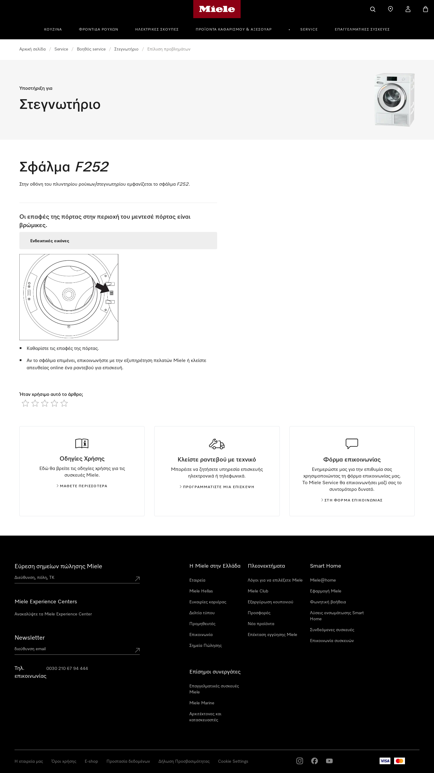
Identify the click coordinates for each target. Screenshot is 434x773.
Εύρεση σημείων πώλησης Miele (58, 566)
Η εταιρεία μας (29, 761)
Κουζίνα (53, 29)
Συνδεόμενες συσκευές (332, 630)
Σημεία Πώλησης (205, 646)
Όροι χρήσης (63, 761)
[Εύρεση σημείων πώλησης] (390, 9)
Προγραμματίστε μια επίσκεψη (217, 487)
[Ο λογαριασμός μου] (408, 9)
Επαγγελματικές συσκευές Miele (214, 689)
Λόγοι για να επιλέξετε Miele (275, 580)
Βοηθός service (91, 49)
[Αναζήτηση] (373, 9)
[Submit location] (137, 578)
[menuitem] (56, 28)
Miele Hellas (201, 591)
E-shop (91, 761)
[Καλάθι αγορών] (425, 9)
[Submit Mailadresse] (137, 650)
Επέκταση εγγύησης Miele (272, 635)
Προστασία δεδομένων (128, 761)
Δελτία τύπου (202, 613)
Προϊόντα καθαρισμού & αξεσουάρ (234, 29)
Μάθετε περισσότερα (82, 486)
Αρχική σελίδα (32, 49)
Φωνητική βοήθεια (328, 602)
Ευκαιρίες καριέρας (207, 602)
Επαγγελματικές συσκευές (362, 29)
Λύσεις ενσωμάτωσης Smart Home (337, 616)
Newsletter (30, 638)
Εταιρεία (197, 580)
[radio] (25, 403)
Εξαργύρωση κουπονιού (270, 602)
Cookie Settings (233, 761)
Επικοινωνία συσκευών (332, 641)
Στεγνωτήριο (126, 49)
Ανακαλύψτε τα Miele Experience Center (53, 614)
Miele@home (323, 580)
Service (309, 29)
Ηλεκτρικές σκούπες (157, 29)
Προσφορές (259, 613)
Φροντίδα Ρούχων (98, 29)
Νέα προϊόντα (261, 624)
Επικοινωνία (201, 635)
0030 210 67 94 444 (67, 669)
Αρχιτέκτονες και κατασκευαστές (205, 717)
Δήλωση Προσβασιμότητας (184, 761)
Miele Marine (201, 703)
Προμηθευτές (202, 624)
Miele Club (258, 591)
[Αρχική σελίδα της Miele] (217, 9)
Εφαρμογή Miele (325, 591)
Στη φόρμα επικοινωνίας (352, 500)
